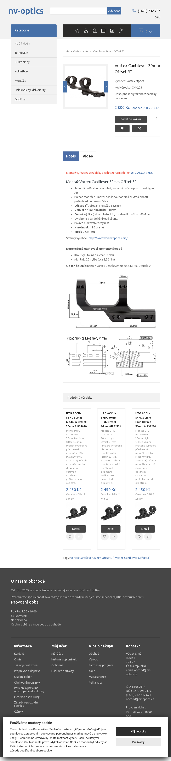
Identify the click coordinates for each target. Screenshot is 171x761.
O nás (18, 659)
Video (87, 156)
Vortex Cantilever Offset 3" (132, 557)
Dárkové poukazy (62, 671)
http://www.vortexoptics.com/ (108, 238)
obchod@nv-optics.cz (140, 699)
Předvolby (138, 742)
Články (18, 711)
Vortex (77, 51)
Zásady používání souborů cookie (31, 750)
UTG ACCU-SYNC (142, 172)
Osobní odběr (23, 676)
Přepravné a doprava (27, 671)
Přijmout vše (138, 731)
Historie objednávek (64, 659)
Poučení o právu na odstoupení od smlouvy (29, 689)
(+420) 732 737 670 (146, 14)
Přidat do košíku (131, 118)
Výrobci (93, 659)
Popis (71, 156)
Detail (76, 529)
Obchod (94, 653)
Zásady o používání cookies (26, 704)
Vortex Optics (135, 81)
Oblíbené (57, 665)
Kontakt (19, 653)
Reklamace (96, 682)
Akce (92, 671)
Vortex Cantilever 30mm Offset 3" (92, 557)
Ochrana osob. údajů (27, 697)
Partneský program (101, 665)
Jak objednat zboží (26, 665)
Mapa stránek (97, 676)
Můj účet (57, 653)
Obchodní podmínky (27, 682)
